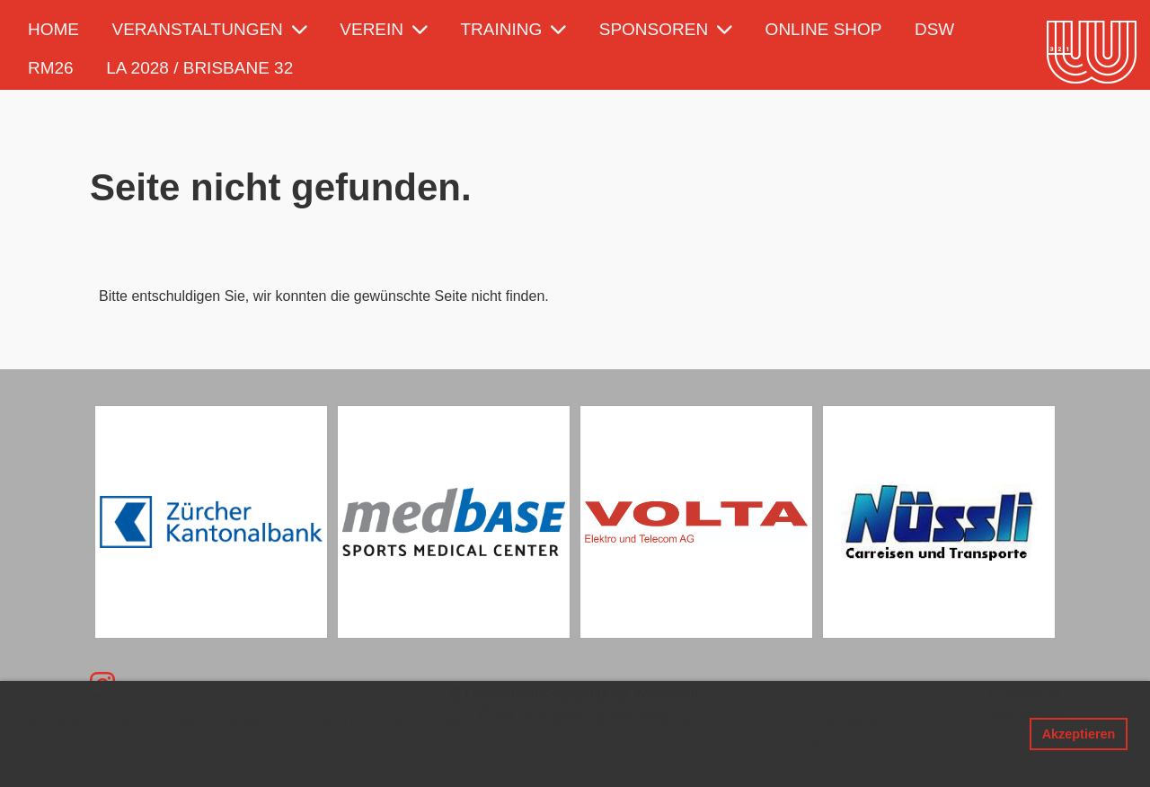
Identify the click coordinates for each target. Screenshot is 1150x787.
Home (53, 29)
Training (514, 29)
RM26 (51, 67)
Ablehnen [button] (982, 734)
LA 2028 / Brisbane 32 (199, 67)
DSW (934, 29)
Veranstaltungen (208, 29)
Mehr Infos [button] (417, 762)
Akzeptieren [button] (1079, 734)
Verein (384, 29)
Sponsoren (665, 29)
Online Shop (823, 29)
